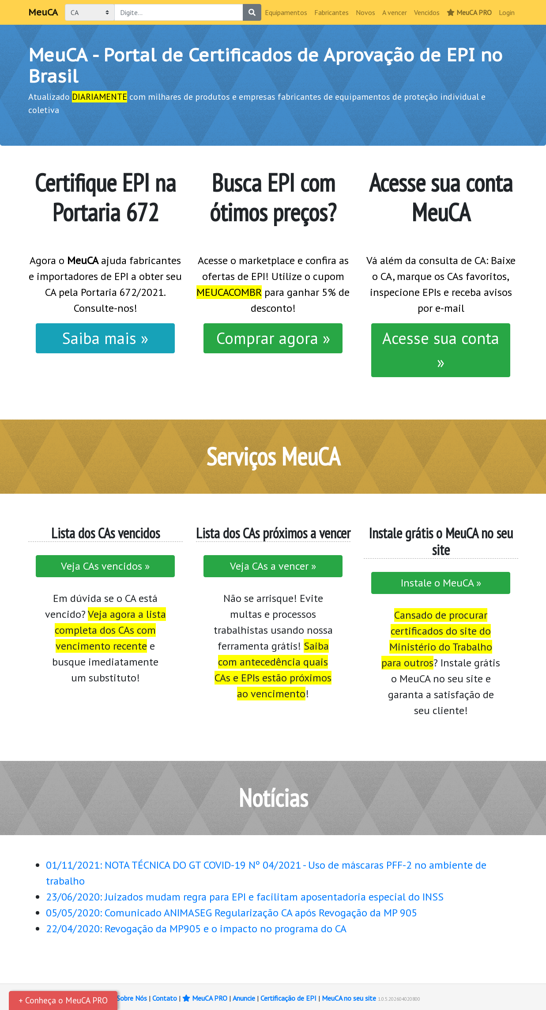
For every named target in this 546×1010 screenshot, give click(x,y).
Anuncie (244, 998)
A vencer (394, 12)
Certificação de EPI (288, 998)
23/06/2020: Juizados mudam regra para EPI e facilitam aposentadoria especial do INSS (245, 897)
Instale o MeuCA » (441, 583)
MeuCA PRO (469, 12)
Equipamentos (286, 12)
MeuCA (43, 12)
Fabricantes (331, 12)
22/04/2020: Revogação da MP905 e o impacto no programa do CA (196, 928)
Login (507, 12)
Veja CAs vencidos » (105, 566)
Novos (365, 12)
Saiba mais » (105, 338)
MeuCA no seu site (349, 998)
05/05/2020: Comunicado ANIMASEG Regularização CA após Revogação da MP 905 (231, 912)
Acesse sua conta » (440, 350)
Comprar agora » (273, 338)
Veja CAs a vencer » (273, 566)
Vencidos (427, 12)
